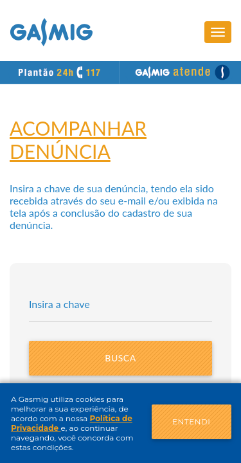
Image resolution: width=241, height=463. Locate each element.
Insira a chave (59, 304)
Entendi (191, 421)
